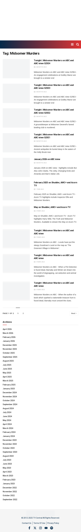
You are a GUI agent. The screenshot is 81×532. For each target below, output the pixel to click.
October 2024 (9, 400)
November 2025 (10, 349)
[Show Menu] (72, 44)
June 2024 (7, 416)
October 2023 (9, 448)
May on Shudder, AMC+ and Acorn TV (52, 207)
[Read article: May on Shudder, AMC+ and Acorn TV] (16, 215)
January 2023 (9, 484)
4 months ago (40, 163)
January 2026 (9, 341)
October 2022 (9, 495)
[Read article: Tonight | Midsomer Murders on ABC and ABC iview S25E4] (16, 68)
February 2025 (9, 385)
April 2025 (7, 377)
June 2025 (7, 369)
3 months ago (40, 141)
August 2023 (8, 456)
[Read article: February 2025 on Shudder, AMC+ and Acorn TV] (16, 190)
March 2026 (8, 333)
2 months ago (40, 67)
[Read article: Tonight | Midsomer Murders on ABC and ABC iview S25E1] (16, 142)
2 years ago (39, 211)
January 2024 (9, 436)
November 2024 (10, 396)
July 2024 (7, 412)
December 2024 (10, 392)
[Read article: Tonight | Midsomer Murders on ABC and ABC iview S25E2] (16, 118)
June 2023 (7, 464)
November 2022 (10, 491)
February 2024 (9, 432)
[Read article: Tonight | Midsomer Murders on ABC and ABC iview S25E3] (16, 93)
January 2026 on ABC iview (47, 159)
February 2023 (9, 480)
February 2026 (9, 337)
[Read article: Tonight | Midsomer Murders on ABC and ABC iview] (16, 238)
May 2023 (7, 468)
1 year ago (39, 189)
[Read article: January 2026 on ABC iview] (16, 167)
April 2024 (7, 424)
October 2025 (9, 353)
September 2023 (10, 452)
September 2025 (10, 357)
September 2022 (10, 499)
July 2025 (7, 365)
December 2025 (10, 345)
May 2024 (7, 420)
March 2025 (8, 381)
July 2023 (7, 460)
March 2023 (8, 476)
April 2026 (7, 329)
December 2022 (10, 488)
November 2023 (10, 444)
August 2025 (8, 361)
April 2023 (7, 472)
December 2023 (10, 440)
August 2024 (8, 408)
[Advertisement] (40, 20)
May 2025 (7, 373)
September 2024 (10, 404)
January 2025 (9, 389)
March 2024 (8, 428)
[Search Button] (77, 44)
